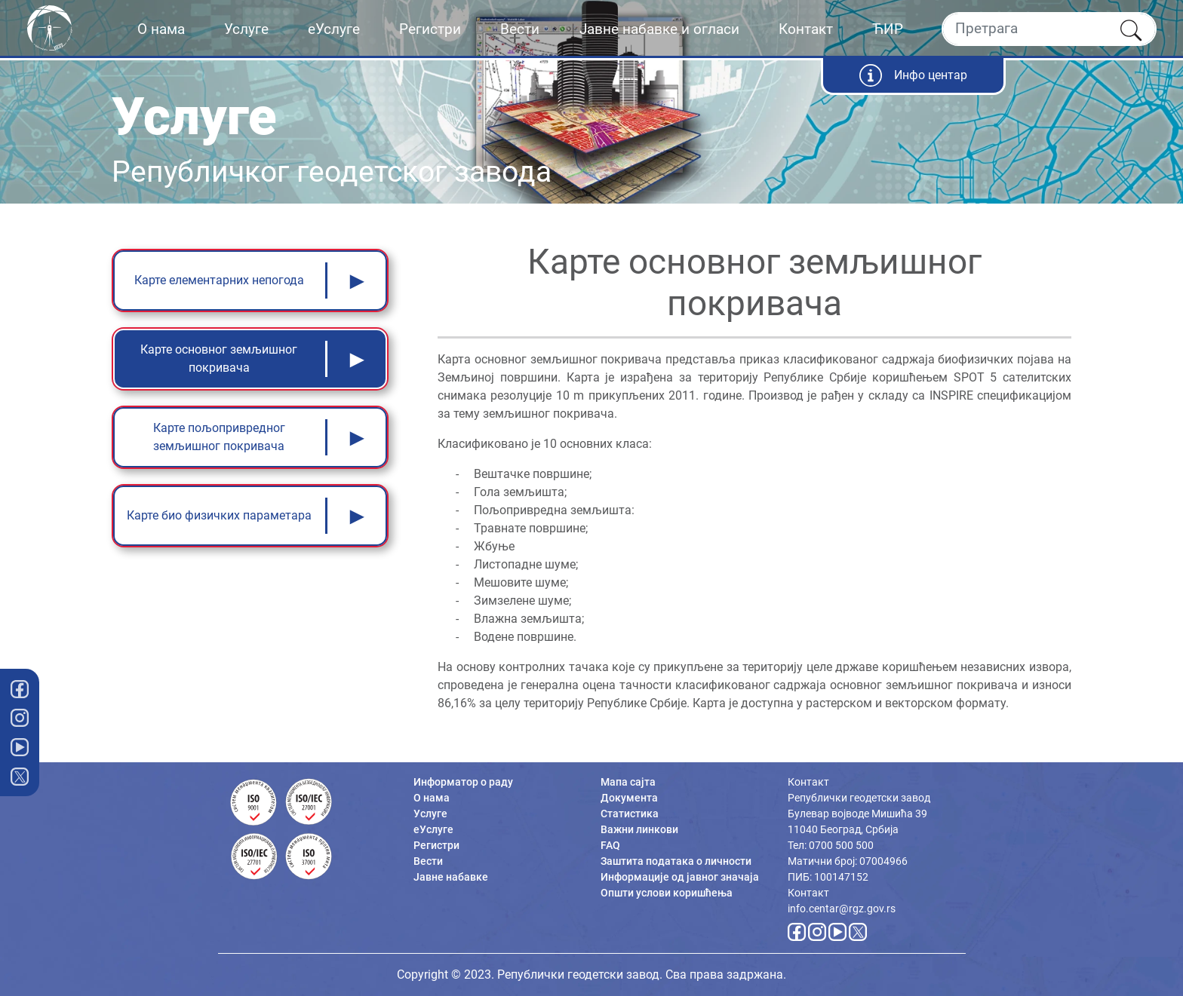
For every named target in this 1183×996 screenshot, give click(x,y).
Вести (519, 29)
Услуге (246, 29)
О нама (161, 29)
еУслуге (334, 29)
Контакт (806, 29)
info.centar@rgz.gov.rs (842, 909)
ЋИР (887, 29)
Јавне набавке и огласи (659, 29)
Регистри (430, 29)
